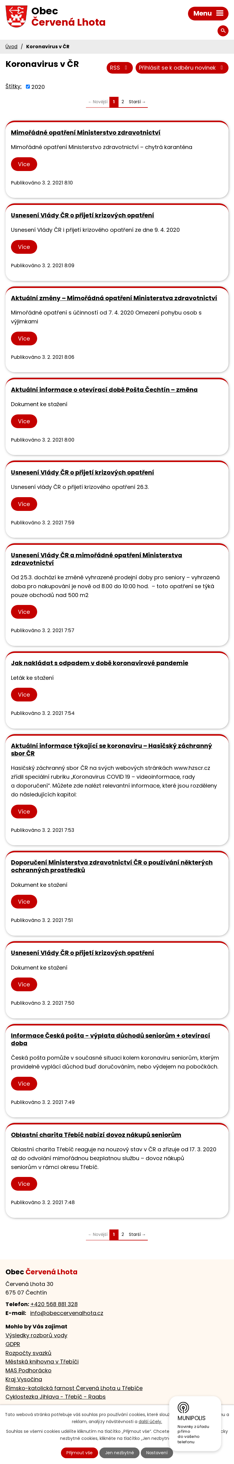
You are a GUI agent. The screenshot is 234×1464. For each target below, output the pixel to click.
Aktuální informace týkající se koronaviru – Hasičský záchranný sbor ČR (111, 749)
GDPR (12, 1344)
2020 (38, 86)
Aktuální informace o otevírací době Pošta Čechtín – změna (104, 389)
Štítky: (13, 86)
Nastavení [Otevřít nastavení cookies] (157, 1453)
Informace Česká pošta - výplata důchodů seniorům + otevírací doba (110, 1039)
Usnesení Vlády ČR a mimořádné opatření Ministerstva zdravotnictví (96, 559)
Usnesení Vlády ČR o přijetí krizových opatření (82, 215)
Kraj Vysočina (23, 1379)
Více (24, 164)
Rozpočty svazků (28, 1353)
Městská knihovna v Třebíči (42, 1361)
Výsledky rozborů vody (36, 1335)
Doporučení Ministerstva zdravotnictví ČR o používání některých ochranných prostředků (112, 866)
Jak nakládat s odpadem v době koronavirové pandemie (99, 663)
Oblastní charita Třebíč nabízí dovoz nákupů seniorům (96, 1135)
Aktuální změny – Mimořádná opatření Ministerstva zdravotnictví (114, 298)
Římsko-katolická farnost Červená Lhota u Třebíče (74, 1388)
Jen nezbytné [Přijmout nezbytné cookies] (119, 1453)
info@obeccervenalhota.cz (66, 1313)
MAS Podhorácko (28, 1370)
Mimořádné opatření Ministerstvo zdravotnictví (86, 132)
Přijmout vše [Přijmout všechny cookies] (79, 1453)
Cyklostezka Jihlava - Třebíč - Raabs (55, 1396)
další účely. (150, 1421)
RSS (120, 67)
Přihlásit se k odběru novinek (182, 67)
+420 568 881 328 (54, 1304)
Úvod (11, 46)
